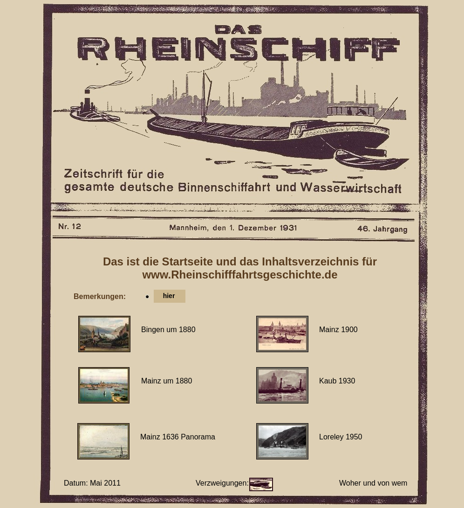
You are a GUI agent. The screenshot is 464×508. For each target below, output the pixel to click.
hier (169, 295)
